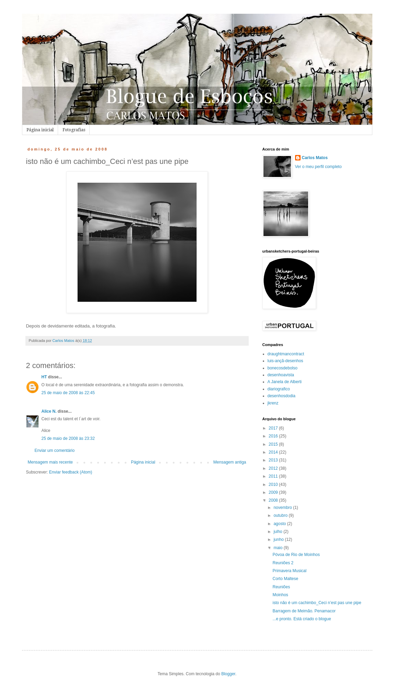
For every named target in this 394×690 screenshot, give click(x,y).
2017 (274, 428)
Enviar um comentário (55, 450)
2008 (274, 500)
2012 (274, 468)
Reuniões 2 (282, 562)
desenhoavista (281, 374)
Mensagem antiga (229, 462)
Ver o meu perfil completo (318, 166)
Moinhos (280, 594)
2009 (274, 492)
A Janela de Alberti (285, 381)
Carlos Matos (315, 157)
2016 (274, 436)
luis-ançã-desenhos (285, 360)
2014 (274, 452)
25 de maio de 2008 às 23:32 (68, 438)
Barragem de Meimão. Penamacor (303, 611)
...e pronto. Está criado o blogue (301, 618)
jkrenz (273, 403)
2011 (274, 476)
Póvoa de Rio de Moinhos (295, 554)
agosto (280, 523)
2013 (274, 460)
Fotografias (74, 129)
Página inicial (40, 129)
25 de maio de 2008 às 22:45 (68, 392)
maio (278, 547)
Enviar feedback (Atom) (70, 472)
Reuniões (281, 587)
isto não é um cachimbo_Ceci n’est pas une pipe (316, 602)
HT (44, 377)
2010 (274, 484)
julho (278, 531)
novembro (283, 507)
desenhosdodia (281, 395)
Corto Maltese (285, 578)
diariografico (279, 389)
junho (279, 539)
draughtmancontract (286, 354)
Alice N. (49, 411)
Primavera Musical (289, 570)
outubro (281, 515)
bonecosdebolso (282, 368)
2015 (274, 444)
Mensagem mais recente (50, 462)
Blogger (228, 673)
